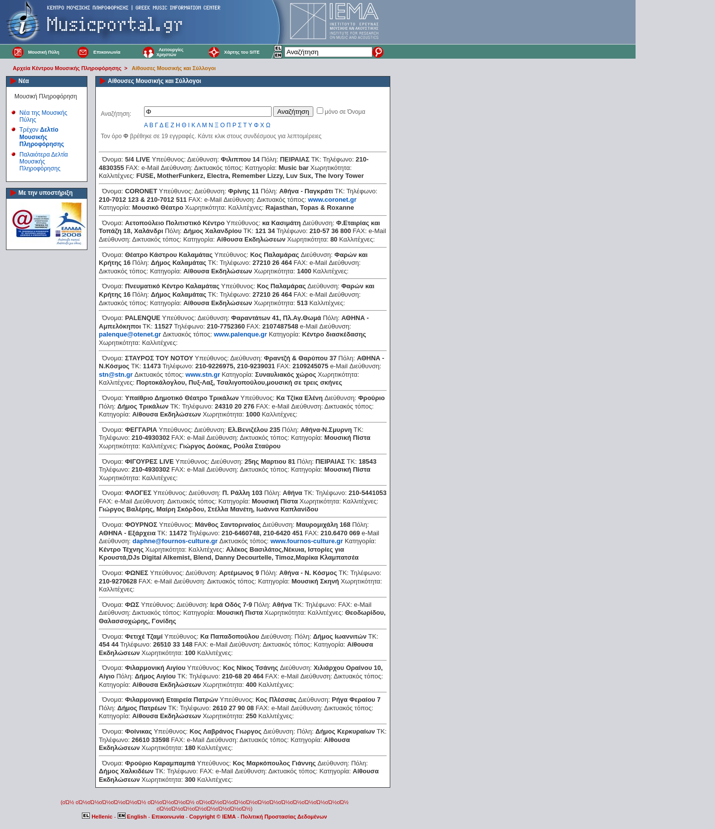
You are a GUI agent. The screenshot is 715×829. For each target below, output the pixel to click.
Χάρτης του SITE (241, 52)
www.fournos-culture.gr (307, 541)
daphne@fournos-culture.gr (175, 541)
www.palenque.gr (240, 334)
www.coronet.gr (332, 199)
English (133, 817)
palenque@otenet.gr (130, 334)
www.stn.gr (203, 374)
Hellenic (98, 817)
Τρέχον (41, 137)
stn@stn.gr (116, 374)
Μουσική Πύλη (43, 52)
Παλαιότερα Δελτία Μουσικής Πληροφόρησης (43, 161)
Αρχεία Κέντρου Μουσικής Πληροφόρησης (67, 68)
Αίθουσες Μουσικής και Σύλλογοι (173, 68)
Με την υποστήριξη (45, 192)
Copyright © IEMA (212, 817)
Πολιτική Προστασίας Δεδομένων (284, 817)
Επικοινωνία (106, 52)
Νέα (23, 81)
